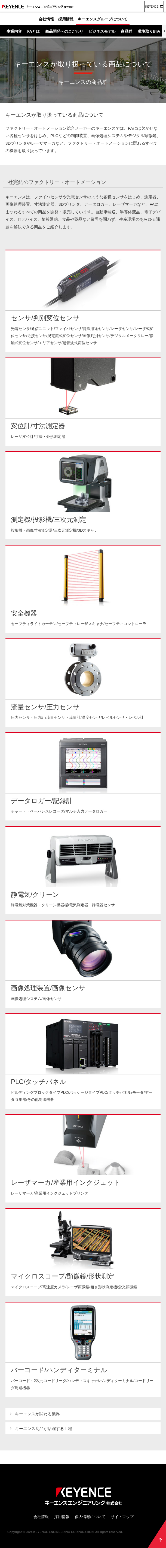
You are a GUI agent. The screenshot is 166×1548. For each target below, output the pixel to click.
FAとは (33, 31)
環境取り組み (149, 31)
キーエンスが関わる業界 (37, 1413)
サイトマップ (122, 1516)
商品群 (126, 31)
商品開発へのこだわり (64, 31)
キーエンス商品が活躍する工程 (43, 1428)
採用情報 (65, 19)
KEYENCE (151, 6)
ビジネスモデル (102, 31)
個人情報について (90, 1516)
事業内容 (14, 31)
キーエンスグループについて (102, 19)
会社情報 (46, 19)
